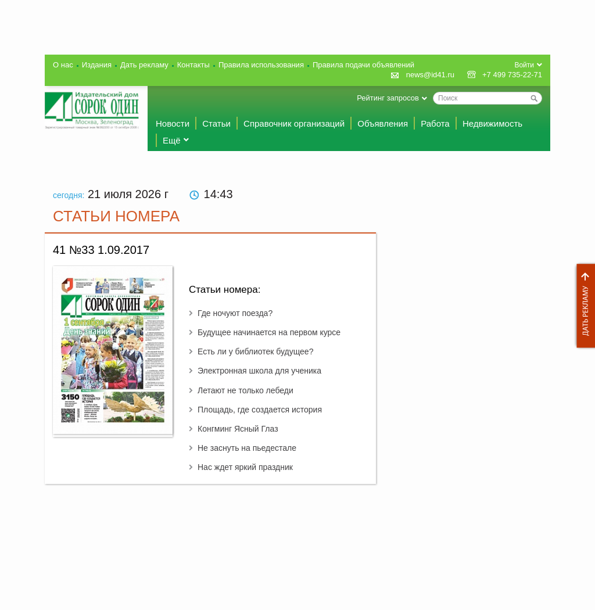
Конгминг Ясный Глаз (238, 428)
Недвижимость (492, 123)
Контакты (193, 64)
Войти (524, 65)
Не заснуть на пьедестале (247, 448)
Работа (435, 123)
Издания (97, 64)
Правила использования (261, 64)
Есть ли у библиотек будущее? (255, 351)
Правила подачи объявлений (363, 64)
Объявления (382, 123)
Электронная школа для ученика (259, 370)
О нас (63, 64)
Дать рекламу (583, 305)
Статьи (216, 123)
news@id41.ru (430, 74)
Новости (172, 123)
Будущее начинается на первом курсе (269, 332)
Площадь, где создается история (260, 409)
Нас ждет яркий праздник (245, 467)
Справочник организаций (294, 123)
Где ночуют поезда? (235, 313)
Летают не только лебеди (245, 390)
